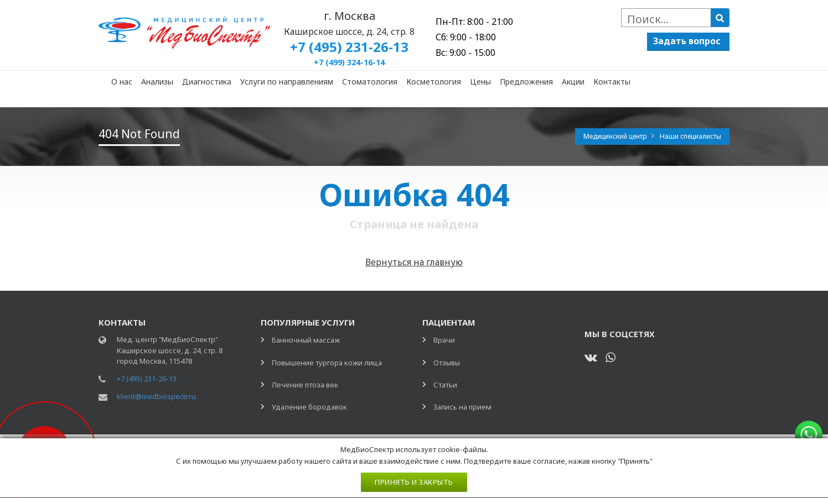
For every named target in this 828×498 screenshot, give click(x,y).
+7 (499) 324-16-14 (349, 62)
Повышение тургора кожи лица (327, 363)
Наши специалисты (690, 136)
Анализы (157, 81)
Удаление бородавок (309, 407)
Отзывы (446, 363)
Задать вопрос (687, 41)
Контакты (611, 81)
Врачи (444, 340)
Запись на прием (462, 407)
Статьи (445, 385)
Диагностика (206, 81)
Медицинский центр (616, 136)
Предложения (526, 81)
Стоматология (369, 81)
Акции (573, 81)
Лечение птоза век (305, 385)
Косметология (433, 81)
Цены (480, 81)
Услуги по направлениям (286, 81)
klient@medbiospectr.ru (156, 396)
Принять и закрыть (414, 482)
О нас (121, 81)
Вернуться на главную (414, 262)
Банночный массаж (306, 340)
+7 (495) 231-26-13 (147, 379)
